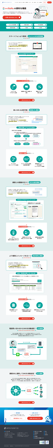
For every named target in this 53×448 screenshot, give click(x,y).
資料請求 (44, 2)
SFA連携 (40, 27)
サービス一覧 (16, 2)
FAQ (32, 2)
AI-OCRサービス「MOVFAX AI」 (9, 436)
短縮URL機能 (26, 24)
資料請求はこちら (18, 418)
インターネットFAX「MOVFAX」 (9, 437)
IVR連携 (26, 27)
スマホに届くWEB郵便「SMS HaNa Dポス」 (23, 436)
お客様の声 (26, 2)
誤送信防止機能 (12, 27)
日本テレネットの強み (22, 2)
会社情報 (40, 2)
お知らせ (35, 2)
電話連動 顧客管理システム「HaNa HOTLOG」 (23, 435)
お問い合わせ (49, 2)
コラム (38, 2)
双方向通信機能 (40, 24)
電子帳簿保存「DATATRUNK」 (9, 435)
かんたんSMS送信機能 (12, 24)
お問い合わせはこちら (11, 17)
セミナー (30, 2)
